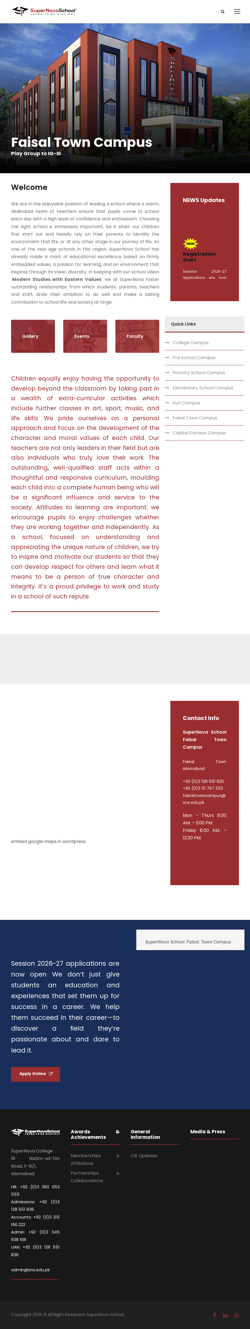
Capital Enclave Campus (199, 433)
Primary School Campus (199, 372)
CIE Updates (144, 1155)
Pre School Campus (194, 357)
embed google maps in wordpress (48, 841)
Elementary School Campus (203, 388)
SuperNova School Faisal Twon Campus (188, 942)
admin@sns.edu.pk (30, 1270)
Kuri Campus (186, 403)
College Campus (191, 342)
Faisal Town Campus (195, 418)
